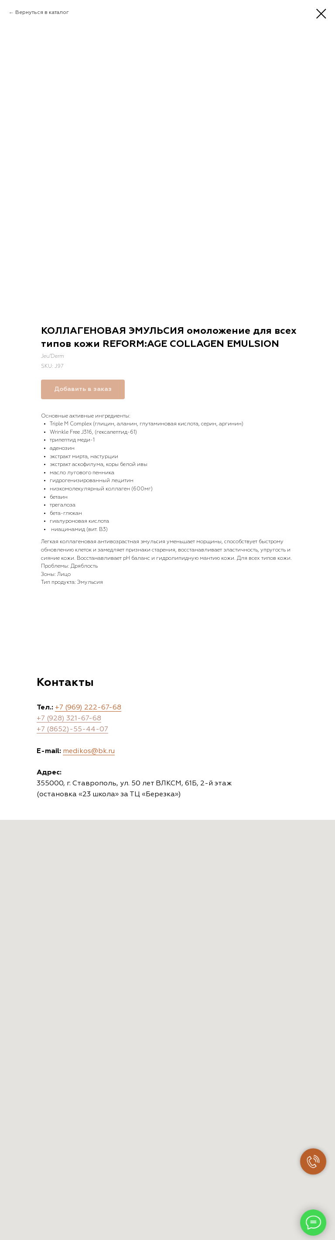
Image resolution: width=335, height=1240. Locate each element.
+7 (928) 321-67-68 (69, 718)
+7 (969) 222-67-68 (88, 707)
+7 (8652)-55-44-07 (72, 729)
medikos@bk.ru (89, 751)
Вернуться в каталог (42, 12)
